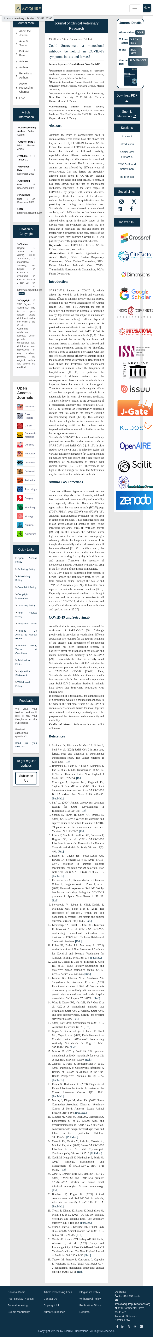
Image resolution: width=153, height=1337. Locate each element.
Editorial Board (17, 1292)
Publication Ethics (90, 1305)
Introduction (127, 144)
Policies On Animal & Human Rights (26, 634)
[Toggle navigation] (134, 8)
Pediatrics (26, 480)
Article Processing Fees (58, 1292)
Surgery (25, 498)
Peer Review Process (21, 1298)
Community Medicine (26, 435)
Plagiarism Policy (27, 623)
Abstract (127, 136)
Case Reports (25, 416)
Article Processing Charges (25, 87)
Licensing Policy (26, 605)
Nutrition (25, 525)
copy (21, 293)
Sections (127, 127)
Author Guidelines (54, 1311)
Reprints (84, 1311)
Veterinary (26, 507)
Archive (23, 67)
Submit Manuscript (19, 1311)
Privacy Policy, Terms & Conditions (26, 649)
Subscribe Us (26, 778)
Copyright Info (52, 1305)
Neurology (26, 454)
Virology (25, 516)
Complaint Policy (26, 587)
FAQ (22, 97)
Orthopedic (26, 471)
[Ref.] (68, 761)
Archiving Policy (26, 569)
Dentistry (25, 445)
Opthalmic (26, 462)
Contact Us (50, 1298)
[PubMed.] (58, 798)
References (127, 176)
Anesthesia (26, 407)
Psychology (26, 489)
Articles (23, 61)
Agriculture (26, 534)
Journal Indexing (18, 1305)
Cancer (24, 426)
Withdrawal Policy (90, 1298)
